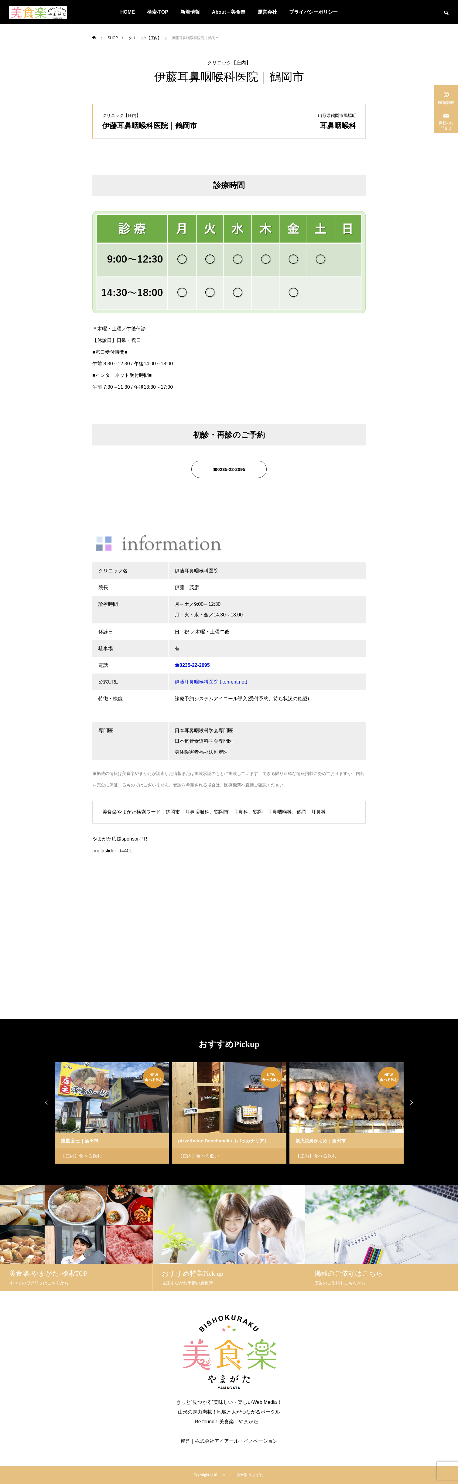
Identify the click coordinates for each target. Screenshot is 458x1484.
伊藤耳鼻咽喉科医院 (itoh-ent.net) (211, 681)
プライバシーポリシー (313, 12)
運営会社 (267, 12)
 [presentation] (416, 1102)
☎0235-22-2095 (229, 471)
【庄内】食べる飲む (82, 1155)
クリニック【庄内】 (229, 62)
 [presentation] (42, 1102)
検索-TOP (157, 12)
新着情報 (190, 12)
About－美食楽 (228, 12)
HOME (127, 12)
